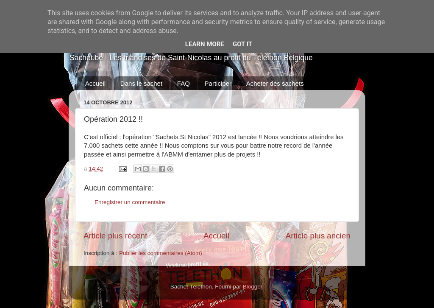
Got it (242, 44)
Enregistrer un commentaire (130, 202)
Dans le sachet (141, 83)
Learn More (204, 44)
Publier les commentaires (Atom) (160, 253)
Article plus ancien (318, 235)
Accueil (95, 83)
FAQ (183, 83)
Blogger (252, 286)
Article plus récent (115, 235)
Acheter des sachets (275, 83)
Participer (218, 83)
